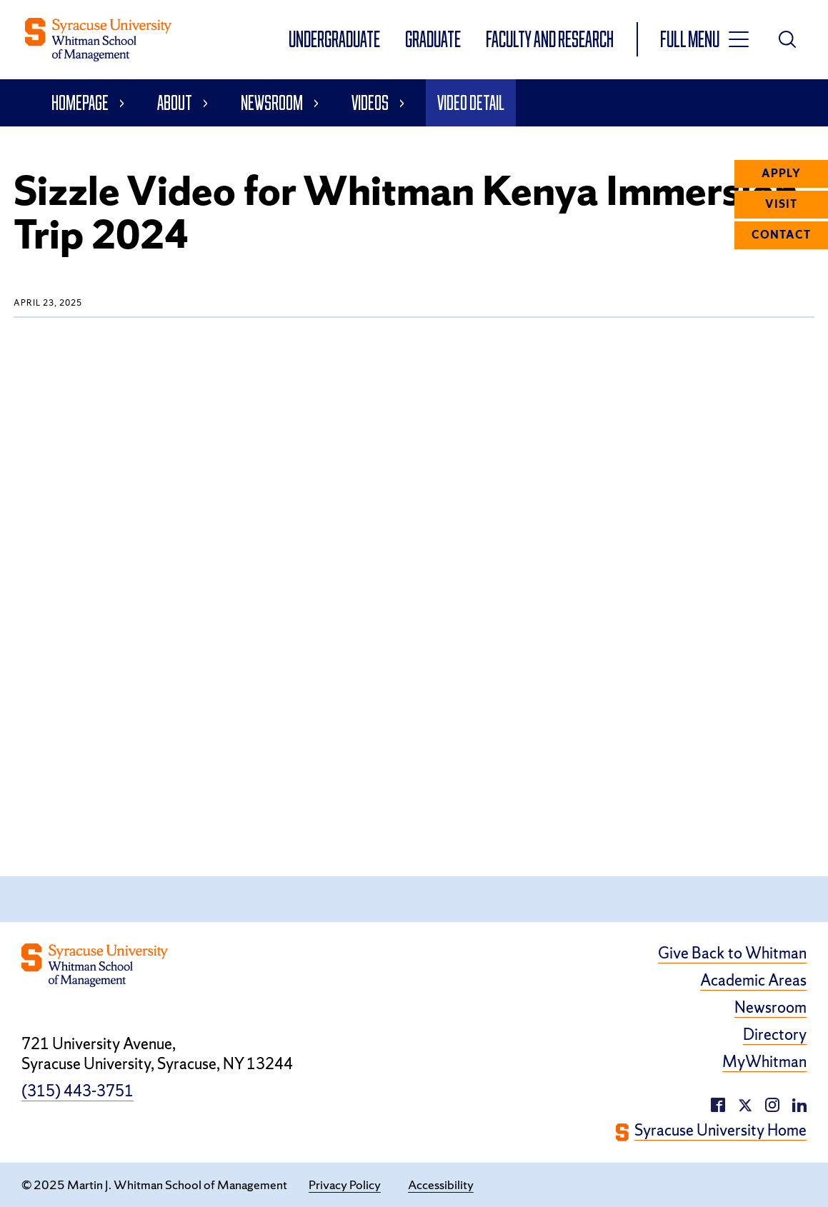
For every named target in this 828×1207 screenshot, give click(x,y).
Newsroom (272, 102)
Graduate (434, 39)
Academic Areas (753, 981)
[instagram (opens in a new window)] (799, 1103)
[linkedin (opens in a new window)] (772, 1103)
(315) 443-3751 (77, 1091)
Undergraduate (335, 39)
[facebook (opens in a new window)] (718, 1103)
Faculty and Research (550, 39)
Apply (781, 173)
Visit (781, 204)
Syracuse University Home (720, 1131)
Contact (781, 235)
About (174, 102)
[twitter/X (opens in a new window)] (745, 1103)
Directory (775, 1035)
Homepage (80, 102)
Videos (370, 102)
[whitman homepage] (98, 39)
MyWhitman (764, 1062)
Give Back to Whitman (732, 953)
